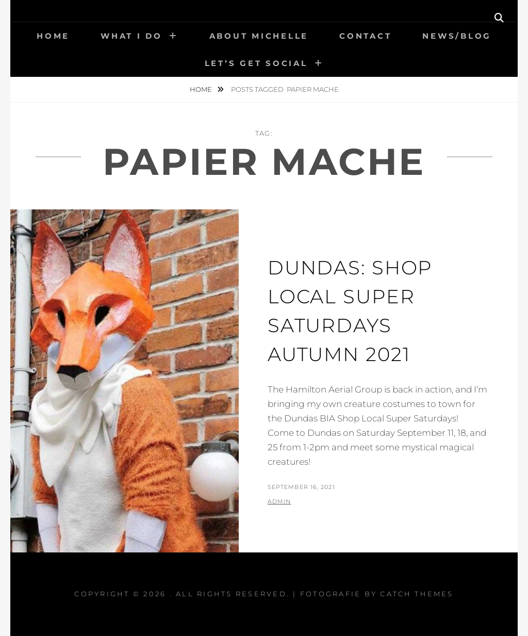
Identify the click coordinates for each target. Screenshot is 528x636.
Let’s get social (256, 63)
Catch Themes (417, 594)
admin (279, 501)
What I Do (131, 36)
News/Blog (456, 36)
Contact (365, 36)
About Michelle (259, 36)
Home (53, 36)
